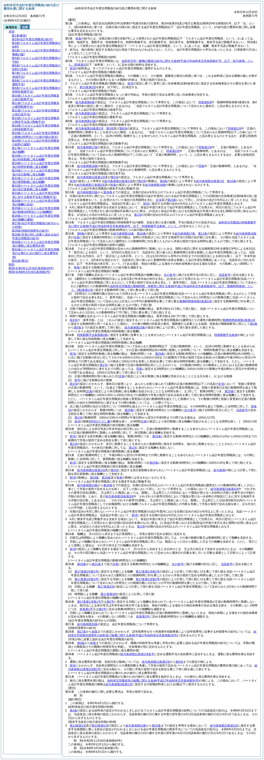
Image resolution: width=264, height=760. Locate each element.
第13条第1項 (78, 725)
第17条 (81, 631)
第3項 (110, 128)
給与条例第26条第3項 (119, 496)
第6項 (123, 128)
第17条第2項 (106, 586)
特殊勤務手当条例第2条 (92, 335)
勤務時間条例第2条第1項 (195, 301)
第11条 (202, 233)
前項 (72, 68)
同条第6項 (205, 102)
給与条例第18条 (87, 166)
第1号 (103, 365)
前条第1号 (86, 609)
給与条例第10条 (85, 113)
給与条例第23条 (87, 192)
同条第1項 (234, 128)
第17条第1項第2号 (86, 579)
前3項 (73, 320)
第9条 (163, 181)
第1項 (137, 214)
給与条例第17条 (87, 147)
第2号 (110, 601)
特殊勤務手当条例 (225, 335)
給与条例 (219, 470)
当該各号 (224, 274)
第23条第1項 (100, 725)
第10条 (231, 181)
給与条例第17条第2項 (91, 184)
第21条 (96, 564)
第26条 (107, 192)
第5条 (77, 327)
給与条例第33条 (87, 624)
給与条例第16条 (123, 233)
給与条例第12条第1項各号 (137, 654)
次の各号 (169, 274)
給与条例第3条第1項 (119, 684)
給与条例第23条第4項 (224, 489)
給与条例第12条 (85, 121)
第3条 (253, 323)
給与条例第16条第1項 (89, 128)
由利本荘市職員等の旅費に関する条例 (153, 680)
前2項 (73, 383)
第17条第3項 (108, 594)
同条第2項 (172, 151)
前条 (78, 38)
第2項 (114, 177)
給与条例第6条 (84, 102)
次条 (77, 237)
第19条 (94, 477)
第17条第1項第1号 (86, 571)
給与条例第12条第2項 (156, 661)
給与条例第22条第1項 (91, 177)
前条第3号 (142, 616)
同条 (201, 166)
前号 (77, 380)
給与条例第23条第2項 (224, 725)
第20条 (106, 477)
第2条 (81, 643)
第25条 (159, 353)
